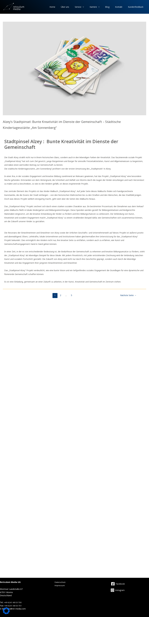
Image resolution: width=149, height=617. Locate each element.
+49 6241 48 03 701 (13, 605)
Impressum (60, 585)
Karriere (101, 7)
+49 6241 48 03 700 (13, 602)
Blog (112, 7)
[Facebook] (118, 584)
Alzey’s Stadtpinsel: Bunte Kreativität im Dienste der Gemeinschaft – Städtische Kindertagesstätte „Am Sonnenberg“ (73, 124)
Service (88, 7)
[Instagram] (117, 590)
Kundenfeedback (136, 7)
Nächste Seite (128, 295)
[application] (91, 7)
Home (65, 7)
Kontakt (121, 7)
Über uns (76, 7)
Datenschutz (60, 582)
